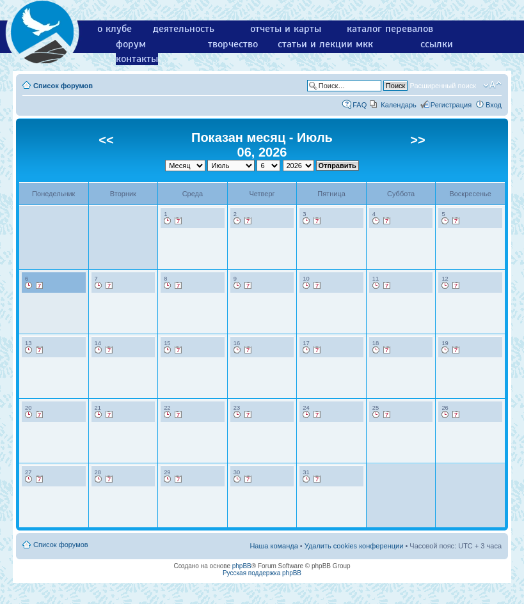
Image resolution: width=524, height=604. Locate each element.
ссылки (436, 44)
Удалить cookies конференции (354, 546)
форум (131, 44)
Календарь (399, 105)
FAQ (360, 105)
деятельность (183, 28)
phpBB (241, 565)
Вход (494, 105)
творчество (233, 44)
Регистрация (451, 105)
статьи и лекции (315, 44)
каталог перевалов (390, 28)
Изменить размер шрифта (492, 85)
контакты (137, 58)
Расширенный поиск (442, 85)
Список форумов (63, 85)
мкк (364, 44)
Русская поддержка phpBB (262, 573)
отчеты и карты (285, 28)
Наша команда (274, 546)
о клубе (114, 28)
